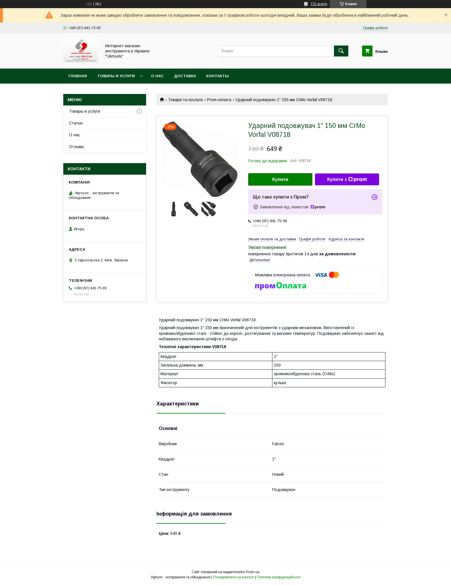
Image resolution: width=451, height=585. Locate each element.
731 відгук (319, 4)
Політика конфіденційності (279, 577)
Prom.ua (252, 572)
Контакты (217, 76)
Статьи (76, 123)
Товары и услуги (116, 76)
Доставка (185, 76)
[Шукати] (341, 51)
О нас (157, 76)
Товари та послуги (185, 99)
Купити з (347, 179)
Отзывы (76, 146)
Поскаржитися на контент (233, 577)
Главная (77, 76)
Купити (280, 179)
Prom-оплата (219, 99)
